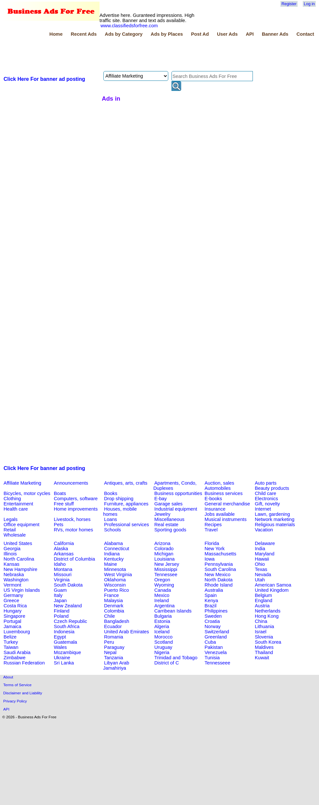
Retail (10, 529)
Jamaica (12, 626)
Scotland (163, 642)
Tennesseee (217, 662)
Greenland (216, 636)
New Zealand (68, 605)
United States (18, 543)
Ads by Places (167, 34)
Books (110, 493)
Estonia (162, 621)
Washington (16, 579)
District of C (166, 662)
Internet (263, 509)
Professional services (126, 524)
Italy (58, 595)
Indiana (112, 553)
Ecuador (113, 626)
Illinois (10, 553)
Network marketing (274, 519)
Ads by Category (123, 34)
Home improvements (76, 509)
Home (56, 34)
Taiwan (11, 647)
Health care (16, 509)
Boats (60, 493)
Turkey (11, 642)
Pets (58, 524)
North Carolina (19, 559)
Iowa (210, 559)
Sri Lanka (64, 662)
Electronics (266, 498)
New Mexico (217, 574)
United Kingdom (272, 590)
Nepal (110, 652)
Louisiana (164, 559)
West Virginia (118, 574)
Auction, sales (219, 483)
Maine (110, 564)
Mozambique (67, 652)
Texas (261, 569)
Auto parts (266, 483)
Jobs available (220, 514)
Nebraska (14, 574)
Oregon (162, 579)
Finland (61, 610)
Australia (214, 590)
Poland (61, 616)
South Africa (66, 626)
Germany (13, 595)
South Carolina (220, 569)
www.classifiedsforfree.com (129, 25)
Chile (109, 616)
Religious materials (275, 524)
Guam (60, 590)
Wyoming (164, 585)
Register (288, 4)
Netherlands (267, 610)
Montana (63, 569)
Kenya (211, 600)
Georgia (12, 548)
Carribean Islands (173, 610)
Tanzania (113, 657)
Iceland (162, 631)
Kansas (11, 564)
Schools (112, 529)
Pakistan (214, 647)
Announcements (71, 483)
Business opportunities (178, 493)
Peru (109, 642)
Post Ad (200, 34)
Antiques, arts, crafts (126, 483)
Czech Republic (70, 621)
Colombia (114, 610)
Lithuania (264, 626)
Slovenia (264, 636)
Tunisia (212, 657)
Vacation (264, 529)
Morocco (163, 636)
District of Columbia (74, 559)
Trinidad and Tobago (175, 657)
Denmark (113, 605)
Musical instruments (226, 519)
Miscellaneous (169, 519)
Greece (11, 600)
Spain (211, 595)
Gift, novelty (267, 503)
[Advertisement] (121, 54)
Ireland (161, 600)
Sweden (213, 616)
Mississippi (165, 569)
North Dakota (218, 579)
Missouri (63, 574)
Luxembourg (17, 631)
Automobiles (218, 488)
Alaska (61, 548)
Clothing (12, 498)
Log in (309, 4)
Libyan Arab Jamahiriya (116, 665)
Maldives (264, 647)
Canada (162, 590)
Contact (305, 34)
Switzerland (217, 631)
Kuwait (262, 657)
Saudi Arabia (17, 652)
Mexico (161, 595)
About (8, 677)
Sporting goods (170, 529)
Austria (262, 605)
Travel (211, 529)
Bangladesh (116, 621)
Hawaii (262, 559)
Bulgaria (163, 616)
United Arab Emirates (126, 631)
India (260, 548)
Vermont (12, 585)
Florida (212, 543)
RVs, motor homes (73, 529)
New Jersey (166, 564)
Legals (11, 519)
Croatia (212, 621)
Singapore (14, 616)
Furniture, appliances (126, 503)
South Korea (268, 642)
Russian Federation (24, 662)
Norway (213, 626)
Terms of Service (17, 685)
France (111, 595)
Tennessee (165, 574)
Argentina (164, 605)
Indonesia (64, 631)
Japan (60, 600)
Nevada (263, 574)
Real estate (166, 524)
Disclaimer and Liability (22, 693)
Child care (265, 493)
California (64, 543)
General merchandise (227, 503)
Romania (113, 636)
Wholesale (15, 535)
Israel (260, 631)
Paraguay (114, 647)
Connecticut (116, 548)
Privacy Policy (15, 701)
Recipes (213, 524)
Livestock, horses (72, 519)
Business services (223, 493)
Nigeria (161, 652)
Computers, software (76, 498)
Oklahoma (115, 579)
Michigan (163, 553)
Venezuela (216, 652)
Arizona (162, 543)
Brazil (211, 605)
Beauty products (272, 488)
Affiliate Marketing (22, 483)
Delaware (265, 543)
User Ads (227, 34)
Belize (10, 636)
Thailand (264, 652)
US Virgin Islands (22, 590)
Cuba (210, 642)
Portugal (12, 621)
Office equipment (22, 524)
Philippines (216, 610)
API (250, 34)
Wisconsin (115, 585)
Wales (60, 647)
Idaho (60, 564)
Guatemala (65, 642)
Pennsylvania (219, 564)
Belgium (263, 595)
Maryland (264, 553)
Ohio (260, 564)
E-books (213, 498)
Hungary (12, 610)
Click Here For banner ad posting (44, 79)
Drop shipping (118, 498)
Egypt (60, 636)
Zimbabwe (15, 657)
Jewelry (162, 514)
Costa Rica (15, 605)
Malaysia (113, 600)
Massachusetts (220, 553)
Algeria (161, 626)
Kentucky (114, 559)
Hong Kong (266, 616)
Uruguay (163, 647)
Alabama (113, 543)
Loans (110, 519)
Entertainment (18, 503)
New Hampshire (20, 569)
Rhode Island (218, 585)
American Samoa (273, 585)
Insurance (215, 509)
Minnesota (115, 569)
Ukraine (62, 657)
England (263, 600)
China (261, 621)
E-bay (160, 498)
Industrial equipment (175, 509)
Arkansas (64, 553)
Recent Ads (84, 34)
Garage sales (168, 503)
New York (215, 548)
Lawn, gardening (272, 514)
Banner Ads (275, 34)
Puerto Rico (116, 590)
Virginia (62, 579)
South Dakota (68, 585)
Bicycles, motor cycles (27, 493)
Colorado (163, 548)
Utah (260, 579)
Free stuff (64, 503)
